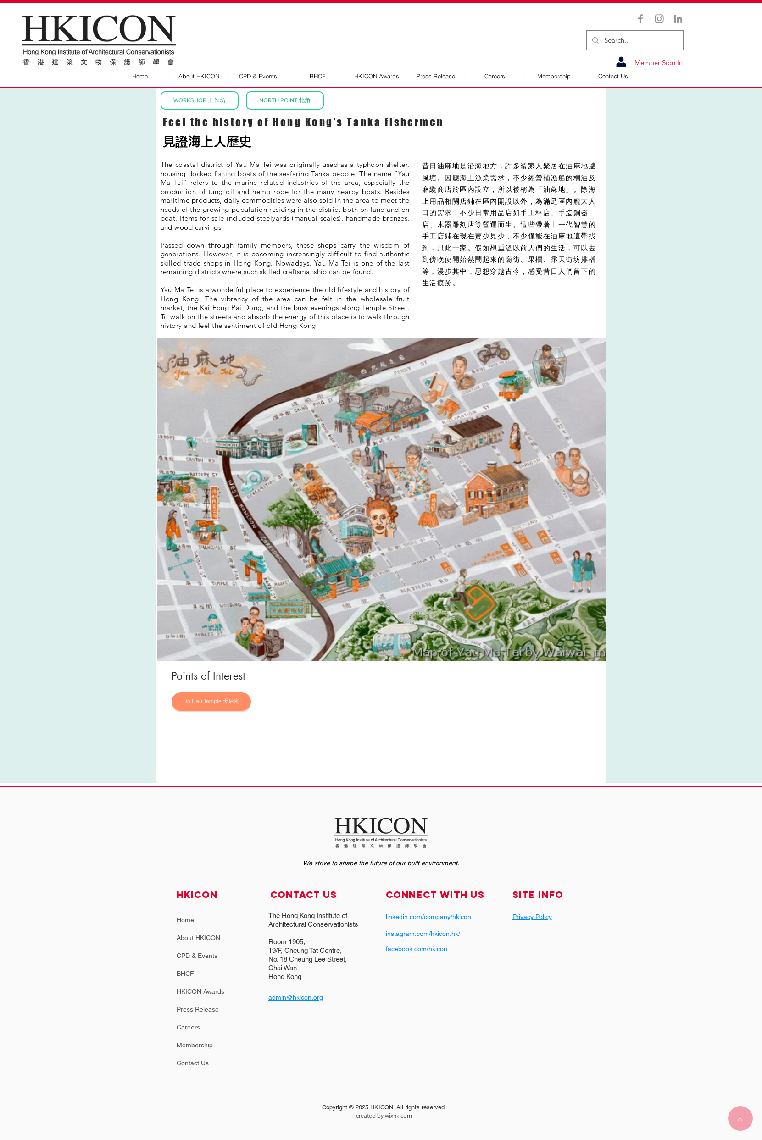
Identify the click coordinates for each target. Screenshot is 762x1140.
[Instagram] (659, 19)
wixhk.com (398, 1115)
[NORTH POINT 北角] (285, 100)
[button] (198, 76)
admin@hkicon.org (295, 997)
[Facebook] (640, 19)
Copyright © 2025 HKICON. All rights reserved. (384, 1107)
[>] (740, 1118)
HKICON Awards (200, 991)
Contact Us (193, 1063)
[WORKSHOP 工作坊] (200, 100)
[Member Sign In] (656, 62)
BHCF (185, 973)
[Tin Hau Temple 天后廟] (211, 701)
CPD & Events (197, 955)
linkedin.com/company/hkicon (428, 916)
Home (185, 920)
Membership (195, 1045)
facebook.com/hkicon (416, 948)
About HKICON (198, 937)
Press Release (198, 1009)
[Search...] (634, 40)
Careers (188, 1027)
